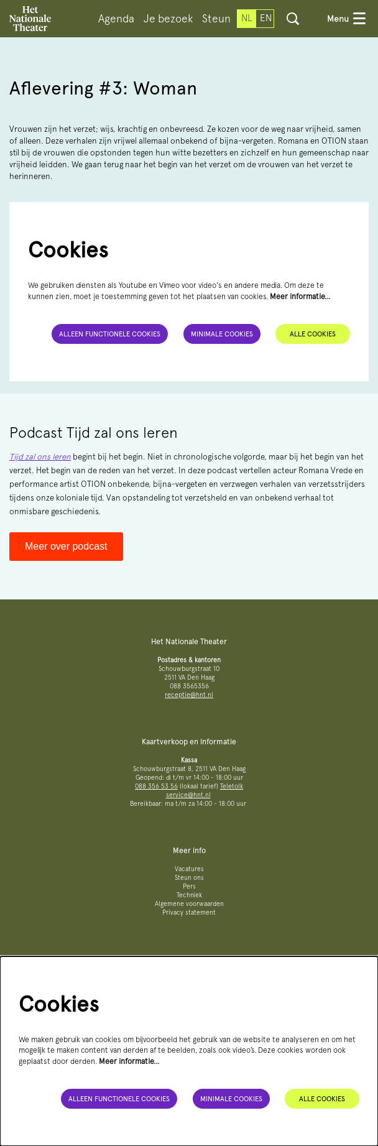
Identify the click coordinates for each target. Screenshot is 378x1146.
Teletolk (231, 786)
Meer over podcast (66, 546)
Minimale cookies (222, 334)
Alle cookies (313, 334)
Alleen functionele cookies (109, 334)
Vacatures (189, 869)
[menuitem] (116, 18)
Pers (189, 886)
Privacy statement (189, 912)
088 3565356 (189, 686)
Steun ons (189, 878)
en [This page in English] (266, 18)
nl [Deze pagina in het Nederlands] (246, 18)
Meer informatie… (300, 296)
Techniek (189, 895)
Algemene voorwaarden (189, 904)
